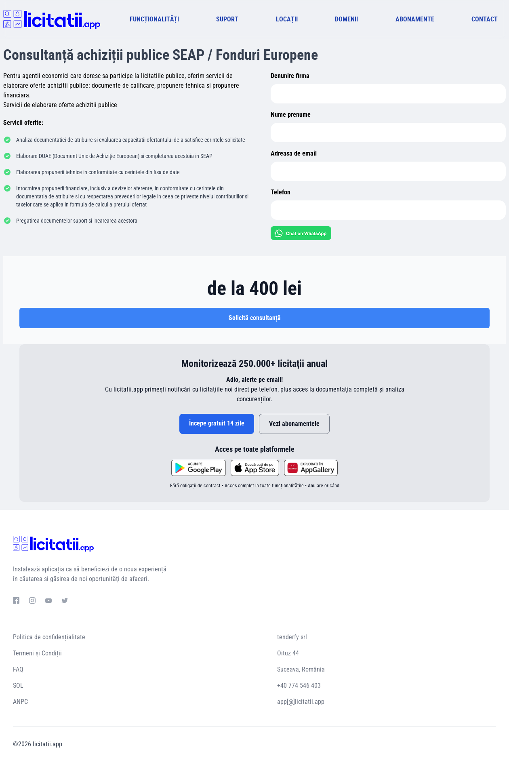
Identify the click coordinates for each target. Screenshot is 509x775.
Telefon (280, 192)
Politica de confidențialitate (49, 637)
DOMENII (346, 19)
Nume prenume (291, 114)
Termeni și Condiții (37, 653)
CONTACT (484, 19)
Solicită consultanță (255, 318)
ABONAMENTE (414, 19)
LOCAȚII (287, 19)
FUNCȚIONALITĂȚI (154, 19)
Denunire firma (290, 76)
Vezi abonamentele (294, 424)
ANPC (20, 702)
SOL (18, 685)
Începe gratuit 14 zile (216, 423)
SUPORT (227, 19)
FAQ (18, 669)
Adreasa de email (294, 153)
